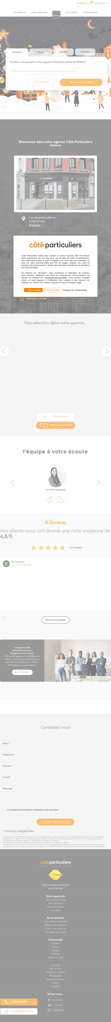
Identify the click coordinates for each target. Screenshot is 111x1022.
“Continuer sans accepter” (55, 278)
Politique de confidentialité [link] (75, 290)
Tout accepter (33, 290)
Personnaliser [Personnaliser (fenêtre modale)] (53, 290)
